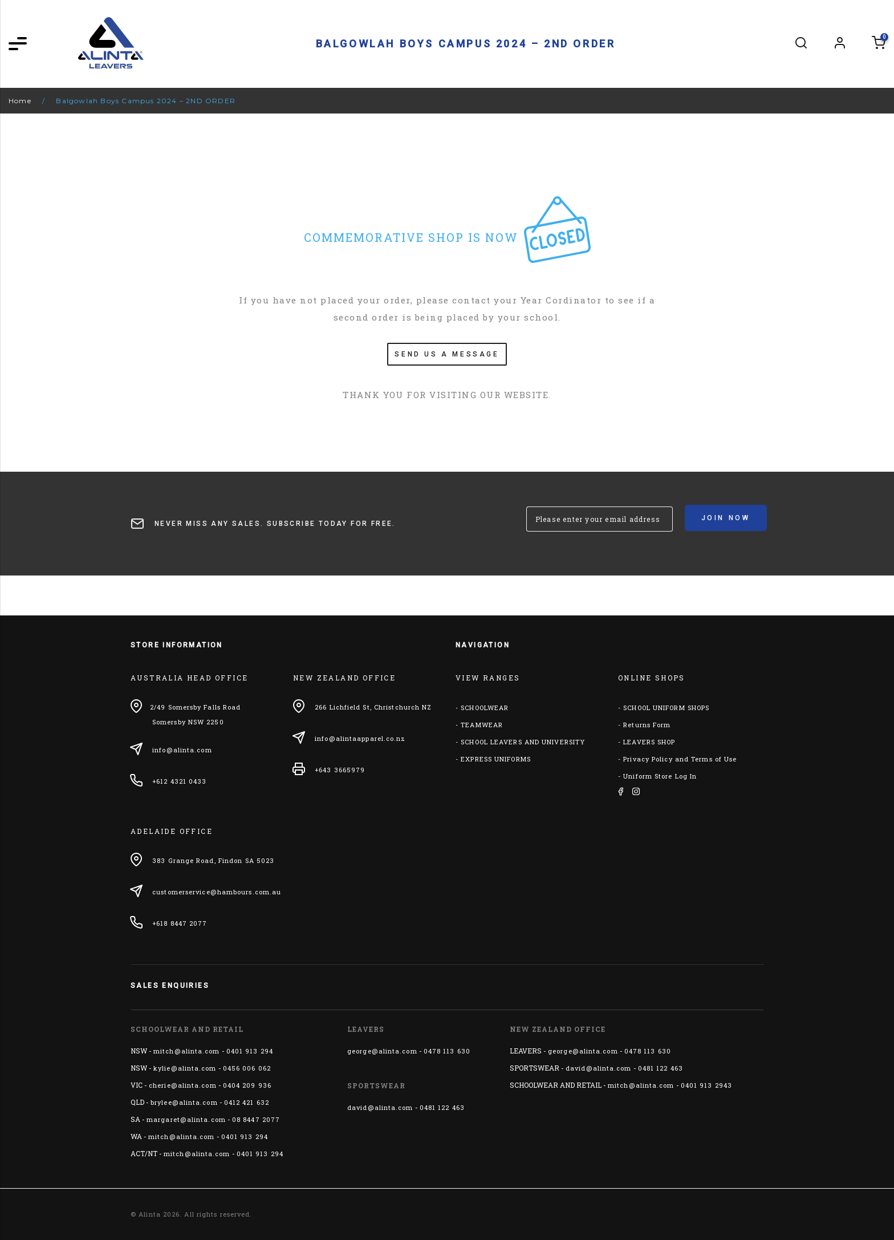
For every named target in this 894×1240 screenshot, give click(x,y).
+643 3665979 (340, 769)
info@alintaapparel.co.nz (360, 738)
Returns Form (646, 724)
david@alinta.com (380, 1107)
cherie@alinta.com (183, 1085)
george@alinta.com (382, 1051)
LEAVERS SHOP (649, 741)
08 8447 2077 (256, 1119)
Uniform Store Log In (660, 776)
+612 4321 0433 (179, 781)
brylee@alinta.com (184, 1102)
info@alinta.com (182, 749)
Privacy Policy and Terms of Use (680, 759)
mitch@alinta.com (186, 1051)
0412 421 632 (246, 1102)
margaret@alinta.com (186, 1119)
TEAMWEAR (482, 724)
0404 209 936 (247, 1085)
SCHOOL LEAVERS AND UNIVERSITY (523, 741)
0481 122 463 (442, 1107)
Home (20, 100)
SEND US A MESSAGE (447, 354)
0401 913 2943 (706, 1085)
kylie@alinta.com (185, 1068)
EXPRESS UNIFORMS (496, 759)
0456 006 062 (247, 1068)
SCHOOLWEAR (485, 707)
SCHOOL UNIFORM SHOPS (666, 707)
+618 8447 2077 (179, 923)
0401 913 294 (249, 1051)
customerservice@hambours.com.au (216, 892)
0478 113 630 (447, 1051)
